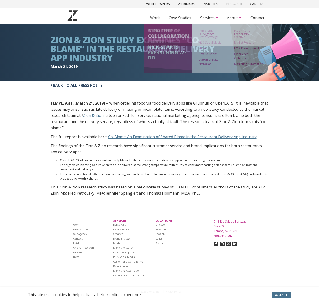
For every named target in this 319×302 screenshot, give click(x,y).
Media (117, 243)
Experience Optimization (128, 275)
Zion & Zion (93, 115)
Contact (257, 17)
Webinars (186, 3)
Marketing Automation (126, 270)
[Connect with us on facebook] (216, 244)
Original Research (83, 247)
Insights (210, 3)
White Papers (158, 3)
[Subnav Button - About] (234, 18)
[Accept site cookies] (281, 295)
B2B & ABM (120, 224)
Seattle (159, 243)
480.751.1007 (223, 236)
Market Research (123, 247)
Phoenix (160, 234)
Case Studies (180, 17)
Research (234, 3)
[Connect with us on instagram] (222, 244)
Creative (118, 234)
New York (160, 229)
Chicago (160, 224)
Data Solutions (121, 266)
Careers (257, 3)
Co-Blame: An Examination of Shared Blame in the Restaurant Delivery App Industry (182, 136)
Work (155, 17)
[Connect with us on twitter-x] (228, 244)
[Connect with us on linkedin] (234, 244)
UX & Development (125, 252)
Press (76, 257)
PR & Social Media (124, 257)
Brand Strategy (121, 238)
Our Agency (80, 234)
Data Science (121, 229)
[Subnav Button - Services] (209, 18)
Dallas (158, 238)
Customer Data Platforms (128, 261)
